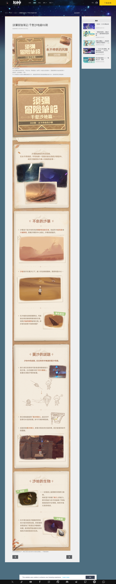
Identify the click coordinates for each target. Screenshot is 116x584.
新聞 (34, 2)
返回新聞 (77, 13)
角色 (39, 2)
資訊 (15, 13)
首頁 (30, 2)
